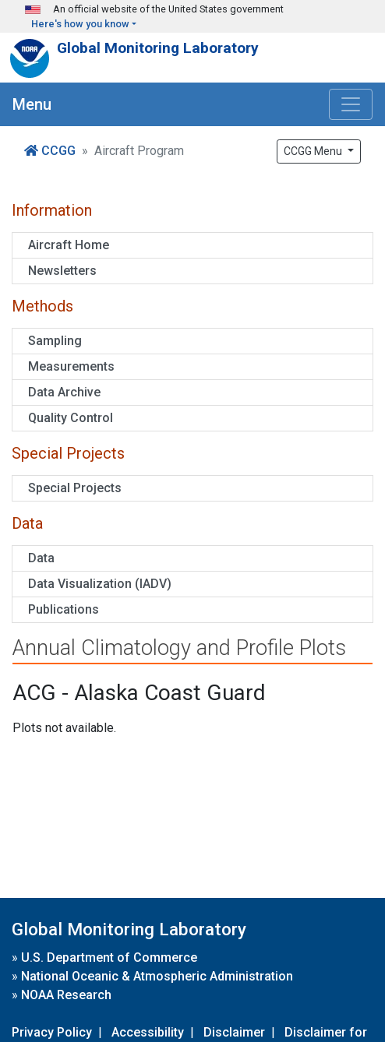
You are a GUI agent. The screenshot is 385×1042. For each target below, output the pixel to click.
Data (41, 558)
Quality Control (70, 417)
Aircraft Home (68, 245)
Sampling (55, 340)
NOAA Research (66, 994)
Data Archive (64, 392)
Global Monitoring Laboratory (158, 48)
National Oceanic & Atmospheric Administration (157, 976)
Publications (63, 609)
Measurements (71, 366)
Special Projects (75, 488)
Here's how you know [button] (80, 24)
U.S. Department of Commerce (109, 957)
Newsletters (62, 270)
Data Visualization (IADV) (99, 583)
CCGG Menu (314, 151)
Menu (31, 104)
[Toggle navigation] (351, 104)
